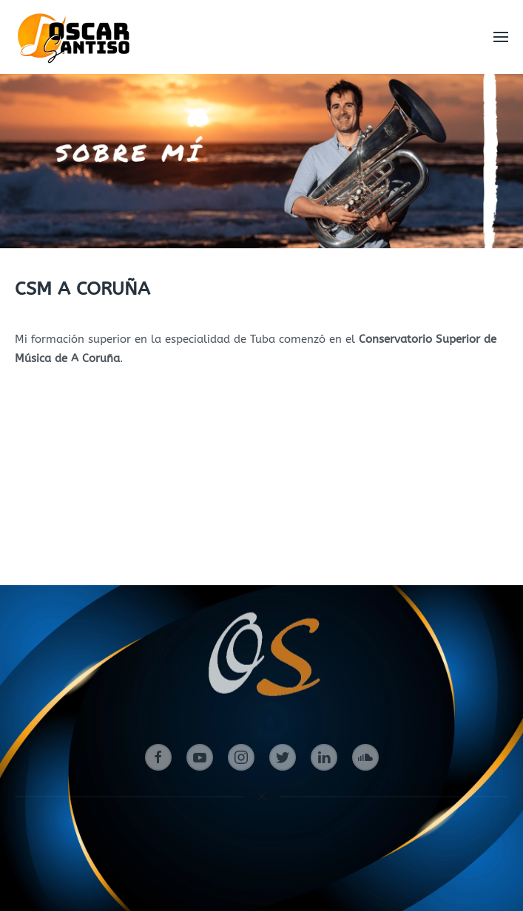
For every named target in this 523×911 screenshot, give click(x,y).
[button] (500, 37)
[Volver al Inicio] (76, 37)
